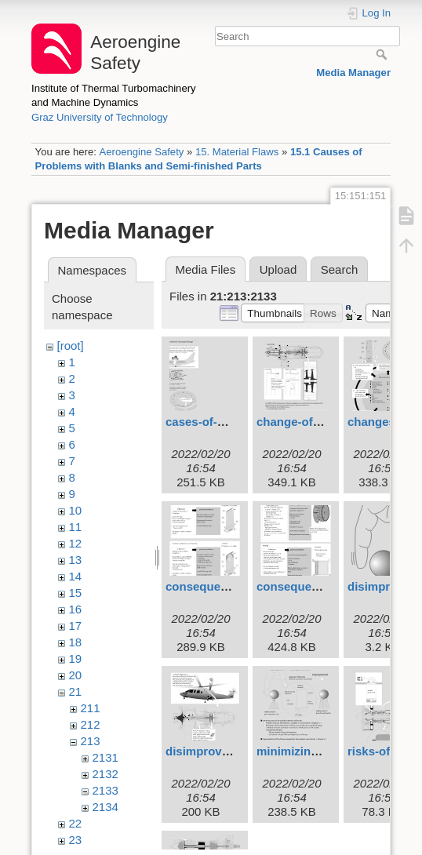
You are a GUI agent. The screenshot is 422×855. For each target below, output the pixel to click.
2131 (105, 757)
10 (75, 510)
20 (75, 675)
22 (75, 823)
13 (75, 559)
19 (75, 658)
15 (75, 592)
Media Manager (353, 72)
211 (90, 708)
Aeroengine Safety (141, 152)
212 (90, 724)
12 (75, 543)
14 (75, 576)
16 (75, 609)
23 (75, 839)
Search (383, 54)
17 (75, 625)
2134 (105, 806)
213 (90, 741)
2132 (105, 773)
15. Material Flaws (236, 152)
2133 (105, 790)
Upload (278, 269)
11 (75, 526)
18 (75, 642)
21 (75, 691)
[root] (70, 345)
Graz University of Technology (99, 117)
